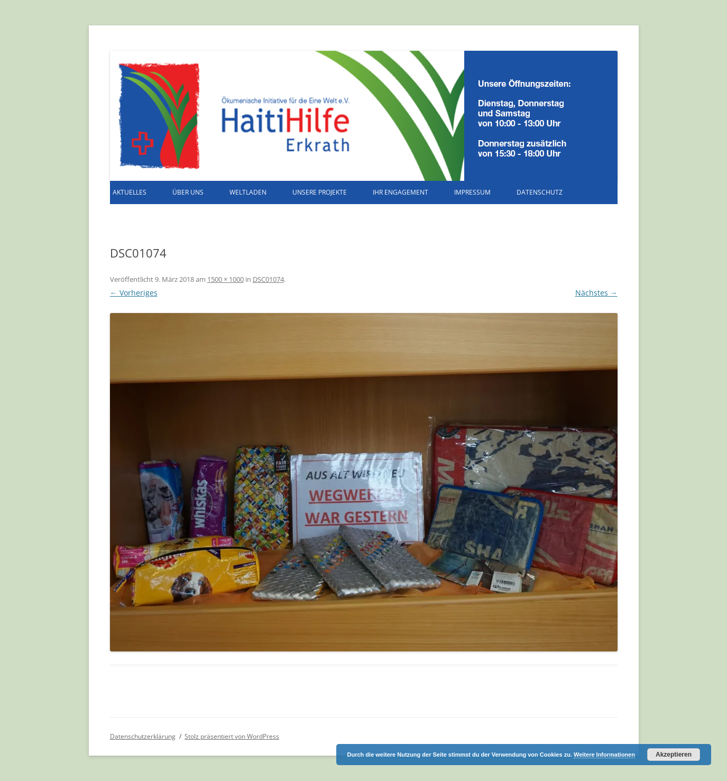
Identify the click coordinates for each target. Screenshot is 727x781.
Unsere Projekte (319, 192)
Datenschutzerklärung (143, 736)
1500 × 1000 (225, 279)
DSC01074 (268, 279)
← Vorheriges (134, 293)
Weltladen (247, 192)
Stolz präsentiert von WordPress (232, 736)
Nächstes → (596, 293)
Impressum (472, 192)
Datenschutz (540, 192)
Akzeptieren (674, 754)
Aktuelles (129, 192)
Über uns (188, 192)
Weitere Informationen (604, 754)
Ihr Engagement (400, 192)
